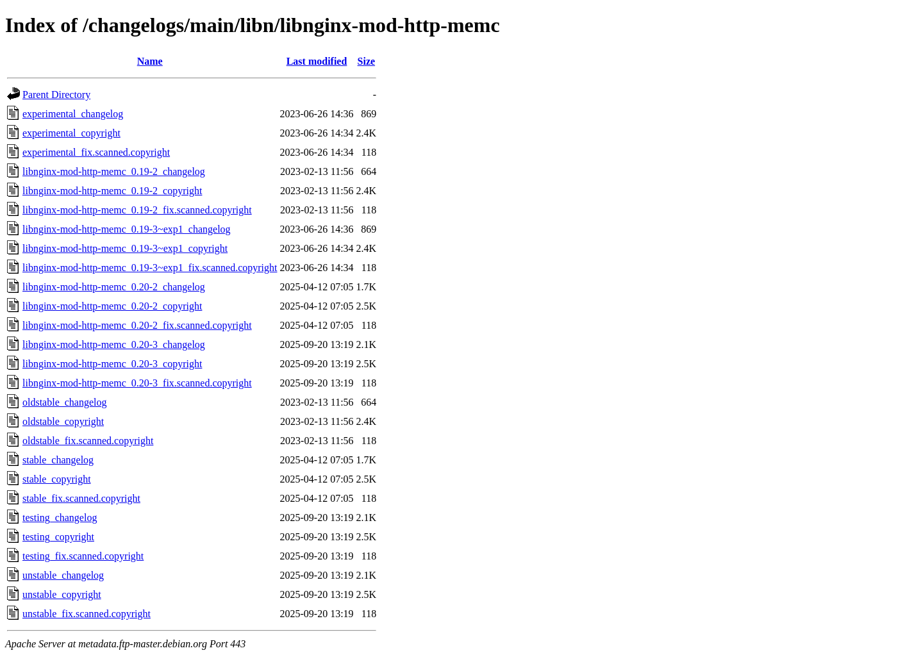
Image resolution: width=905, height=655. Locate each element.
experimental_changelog (72, 113)
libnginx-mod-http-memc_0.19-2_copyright (112, 190)
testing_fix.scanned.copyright (83, 556)
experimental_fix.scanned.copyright (96, 152)
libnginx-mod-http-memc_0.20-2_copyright (112, 306)
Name (150, 61)
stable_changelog (58, 459)
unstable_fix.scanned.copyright (86, 613)
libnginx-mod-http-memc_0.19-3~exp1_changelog (126, 229)
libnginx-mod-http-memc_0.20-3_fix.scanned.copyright (137, 382)
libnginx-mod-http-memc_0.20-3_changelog (113, 344)
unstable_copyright (61, 594)
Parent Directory (56, 94)
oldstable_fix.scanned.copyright (87, 440)
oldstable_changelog (64, 402)
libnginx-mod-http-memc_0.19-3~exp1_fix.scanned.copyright (149, 267)
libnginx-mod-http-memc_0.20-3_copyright (112, 363)
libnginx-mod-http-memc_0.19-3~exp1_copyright (125, 248)
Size (367, 61)
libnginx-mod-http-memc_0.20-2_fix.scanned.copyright (137, 325)
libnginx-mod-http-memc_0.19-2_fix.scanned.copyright (137, 209)
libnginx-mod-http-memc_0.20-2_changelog (113, 286)
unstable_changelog (63, 575)
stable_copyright (56, 479)
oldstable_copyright (63, 421)
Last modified (316, 61)
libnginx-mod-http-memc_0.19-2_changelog (113, 171)
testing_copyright (58, 536)
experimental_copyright (71, 133)
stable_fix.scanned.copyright (81, 498)
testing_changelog (59, 517)
